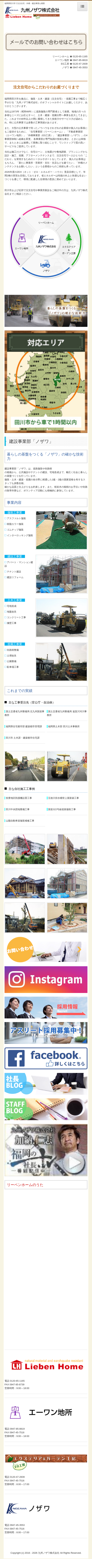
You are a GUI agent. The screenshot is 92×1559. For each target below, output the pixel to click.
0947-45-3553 (80, 67)
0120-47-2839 (80, 63)
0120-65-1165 (80, 56)
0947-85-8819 (80, 60)
